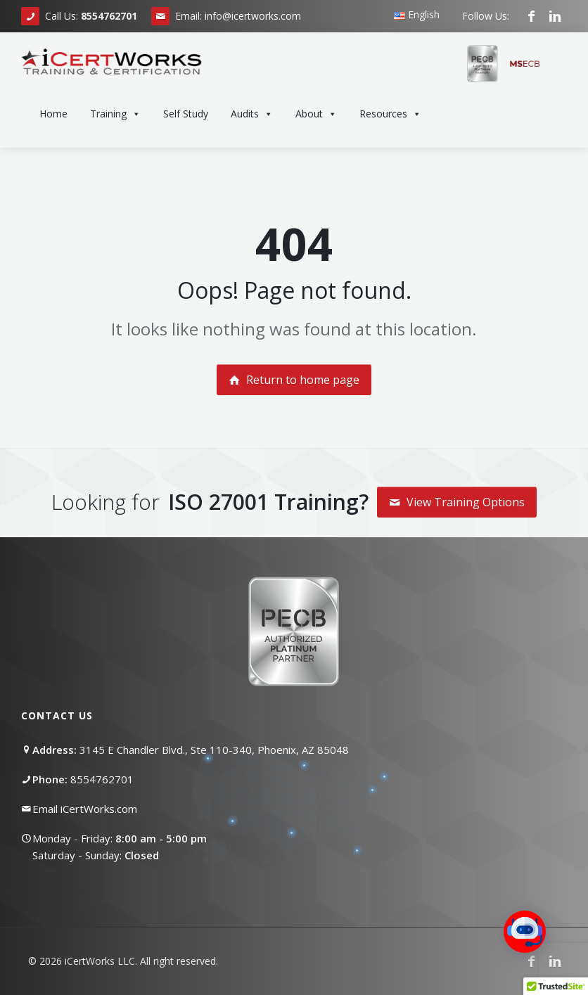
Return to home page (294, 379)
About (316, 114)
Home (53, 113)
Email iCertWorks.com (84, 809)
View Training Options (457, 502)
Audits (252, 114)
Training (115, 114)
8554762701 (102, 779)
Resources (390, 114)
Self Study (185, 113)
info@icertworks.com (253, 16)
